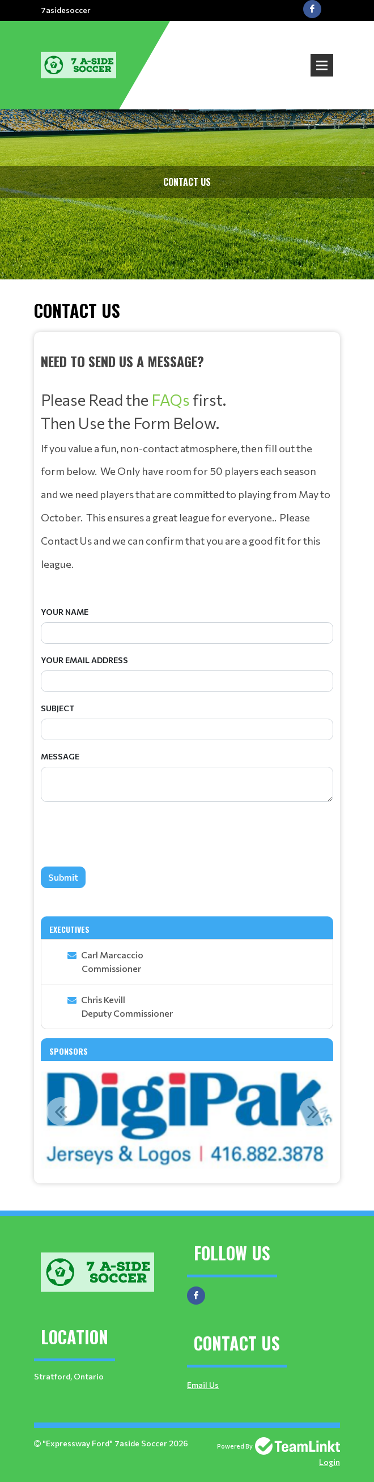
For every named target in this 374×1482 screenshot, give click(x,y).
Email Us (203, 1385)
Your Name (64, 612)
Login (329, 1462)
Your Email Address (84, 660)
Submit (63, 877)
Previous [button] (60, 1111)
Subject (58, 708)
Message (60, 756)
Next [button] (313, 1111)
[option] (187, 1117)
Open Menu (322, 65)
